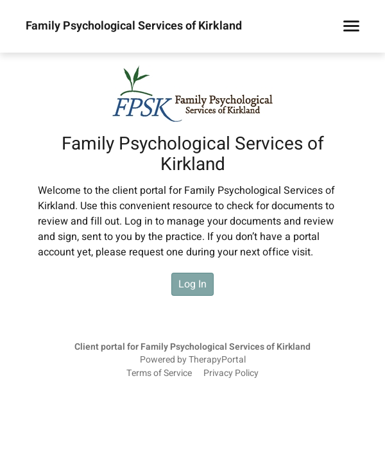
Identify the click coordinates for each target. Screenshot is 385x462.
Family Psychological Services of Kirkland (134, 26)
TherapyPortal (217, 360)
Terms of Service (159, 373)
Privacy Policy (231, 373)
